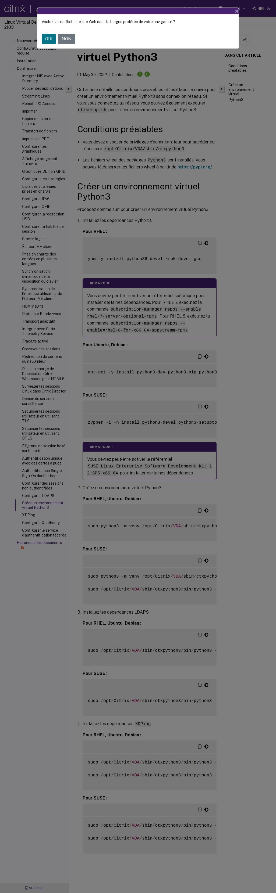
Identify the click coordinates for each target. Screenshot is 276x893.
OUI (48, 38)
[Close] (237, 11)
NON (67, 38)
